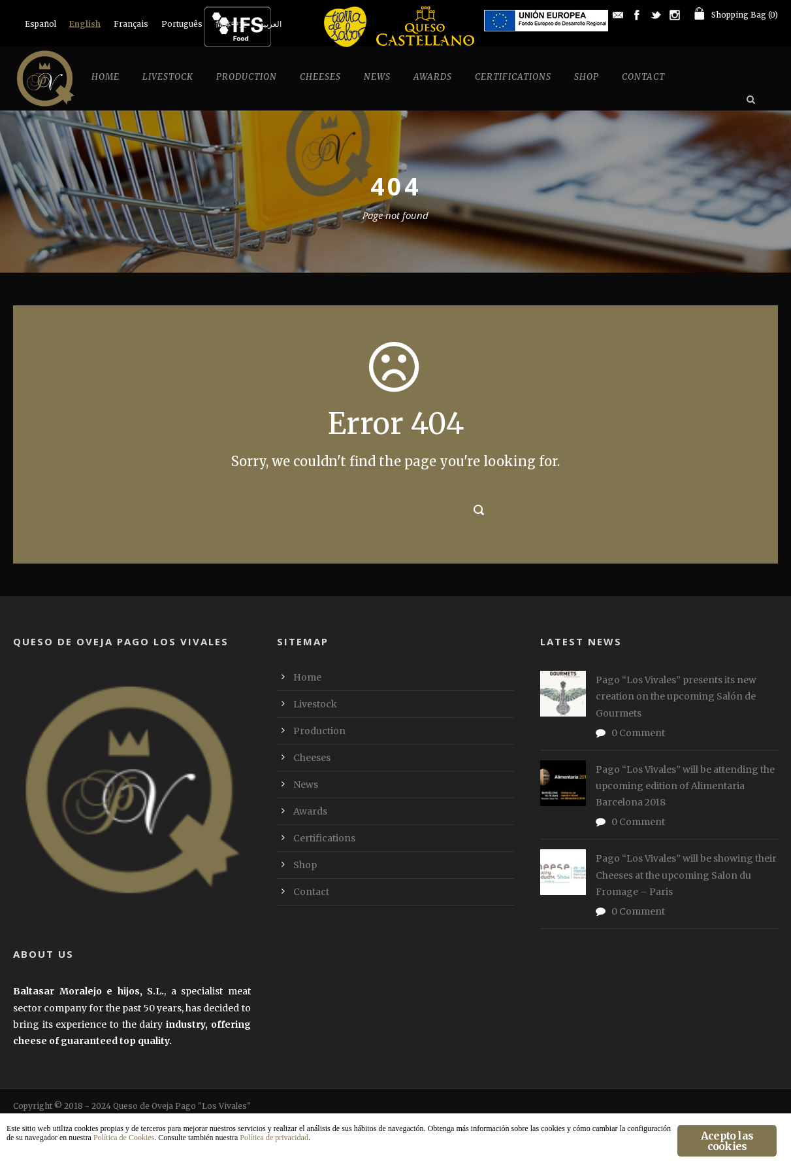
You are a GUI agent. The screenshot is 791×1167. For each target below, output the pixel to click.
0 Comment (638, 733)
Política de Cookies (123, 1137)
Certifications (513, 76)
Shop (586, 76)
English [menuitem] (85, 24)
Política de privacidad (274, 1137)
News (377, 76)
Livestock (167, 76)
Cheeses (320, 76)
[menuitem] (40, 24)
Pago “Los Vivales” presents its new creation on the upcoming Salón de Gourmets (676, 696)
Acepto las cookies (727, 1141)
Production (246, 76)
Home (105, 76)
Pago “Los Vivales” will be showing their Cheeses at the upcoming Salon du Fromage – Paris (686, 875)
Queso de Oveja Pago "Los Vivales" (182, 1106)
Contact (643, 76)
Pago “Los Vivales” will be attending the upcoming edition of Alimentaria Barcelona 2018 (685, 786)
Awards (432, 76)
